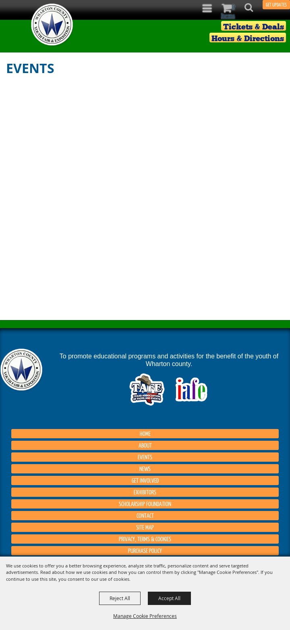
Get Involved (145, 480)
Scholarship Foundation (145, 503)
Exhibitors (145, 492)
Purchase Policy (145, 550)
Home (145, 433)
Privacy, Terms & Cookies (145, 538)
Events (145, 456)
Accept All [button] (169, 598)
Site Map (145, 527)
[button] (253, 10)
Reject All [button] (120, 598)
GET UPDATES (276, 5)
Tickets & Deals (253, 26)
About (145, 445)
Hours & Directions (247, 37)
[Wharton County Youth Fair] (52, 25)
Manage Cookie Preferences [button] (145, 616)
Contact (145, 515)
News (145, 468)
